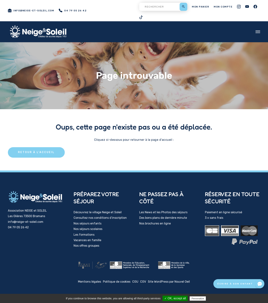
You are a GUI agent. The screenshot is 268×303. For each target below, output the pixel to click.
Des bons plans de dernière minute (163, 217)
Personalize (198, 298)
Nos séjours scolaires (88, 229)
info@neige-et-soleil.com (31, 10)
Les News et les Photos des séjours (163, 212)
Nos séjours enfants (87, 223)
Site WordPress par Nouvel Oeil (169, 281)
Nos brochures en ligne (155, 223)
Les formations (84, 234)
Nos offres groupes (86, 245)
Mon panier (200, 6)
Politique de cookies (116, 281)
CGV (143, 281)
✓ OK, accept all (175, 298)
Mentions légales (89, 281)
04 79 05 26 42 (73, 10)
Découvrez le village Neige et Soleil (98, 212)
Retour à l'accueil (36, 152)
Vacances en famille (87, 240)
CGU (135, 281)
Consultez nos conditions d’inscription (100, 217)
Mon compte (223, 6)
